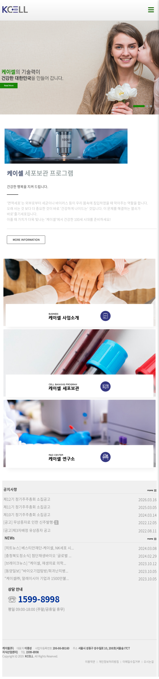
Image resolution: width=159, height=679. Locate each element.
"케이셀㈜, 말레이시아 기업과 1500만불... (37, 578)
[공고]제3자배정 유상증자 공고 (27, 530)
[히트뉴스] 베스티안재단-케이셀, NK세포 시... (39, 548)
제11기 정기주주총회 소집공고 (26, 507)
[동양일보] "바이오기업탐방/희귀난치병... (36, 571)
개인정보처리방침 (109, 662)
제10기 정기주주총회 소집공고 (26, 515)
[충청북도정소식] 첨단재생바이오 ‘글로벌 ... (38, 556)
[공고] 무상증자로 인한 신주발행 (30, 522)
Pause (156, 106)
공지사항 (10, 489)
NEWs (10, 538)
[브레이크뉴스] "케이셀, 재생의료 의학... (35, 563)
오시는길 (149, 662)
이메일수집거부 (131, 662)
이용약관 (90, 662)
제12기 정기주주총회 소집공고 (26, 499)
